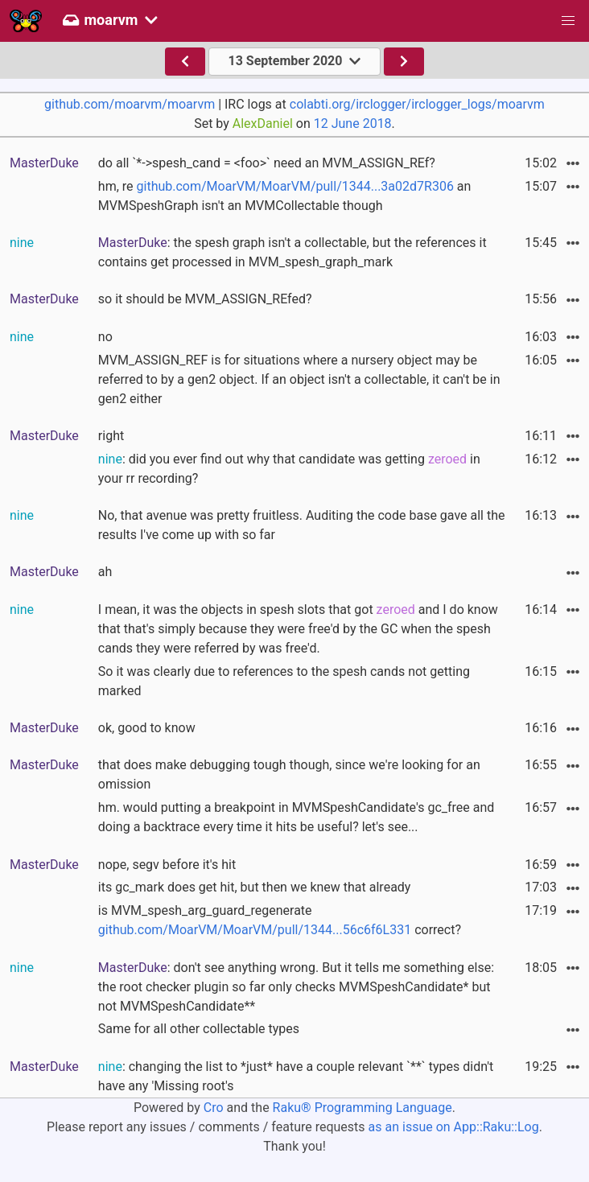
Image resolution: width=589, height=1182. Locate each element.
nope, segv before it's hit (167, 864)
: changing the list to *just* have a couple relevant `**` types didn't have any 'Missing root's (295, 1076)
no (105, 336)
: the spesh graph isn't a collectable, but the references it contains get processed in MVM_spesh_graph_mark (292, 252)
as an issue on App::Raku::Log (454, 1127)
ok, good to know (147, 727)
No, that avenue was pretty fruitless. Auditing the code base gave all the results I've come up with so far (301, 525)
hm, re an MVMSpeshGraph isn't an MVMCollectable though (285, 196)
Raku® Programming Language (362, 1107)
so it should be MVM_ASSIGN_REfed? (205, 299)
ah (105, 571)
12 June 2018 (353, 123)
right (111, 435)
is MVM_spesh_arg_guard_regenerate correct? (279, 920)
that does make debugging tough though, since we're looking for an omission (289, 774)
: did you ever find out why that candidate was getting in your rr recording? (289, 468)
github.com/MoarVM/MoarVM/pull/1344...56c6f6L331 (254, 929)
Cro (214, 1107)
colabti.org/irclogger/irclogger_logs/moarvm (417, 104)
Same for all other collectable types (198, 1028)
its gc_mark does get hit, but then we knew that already (254, 887)
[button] (568, 21)
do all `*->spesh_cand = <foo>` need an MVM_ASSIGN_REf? (266, 163)
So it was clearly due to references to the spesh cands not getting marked (284, 681)
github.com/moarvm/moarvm (129, 104)
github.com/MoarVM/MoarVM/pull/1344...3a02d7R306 (295, 186)
